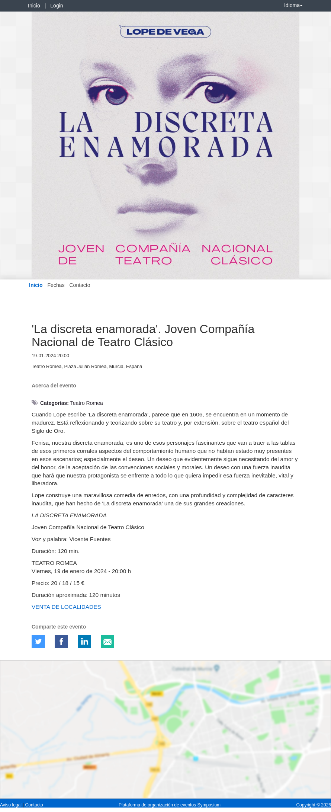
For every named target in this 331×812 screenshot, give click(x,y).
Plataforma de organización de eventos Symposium (170, 805)
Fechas (56, 285)
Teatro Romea (86, 403)
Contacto (79, 285)
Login (56, 6)
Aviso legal (11, 805)
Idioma (293, 5)
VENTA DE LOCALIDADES (66, 607)
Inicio (34, 6)
